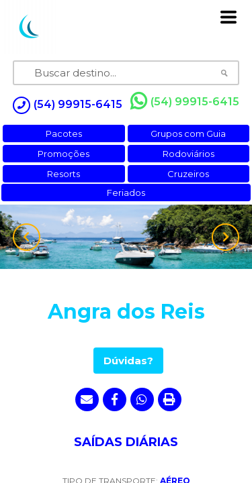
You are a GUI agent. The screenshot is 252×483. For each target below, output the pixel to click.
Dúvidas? (128, 360)
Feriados (126, 192)
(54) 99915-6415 (184, 101)
